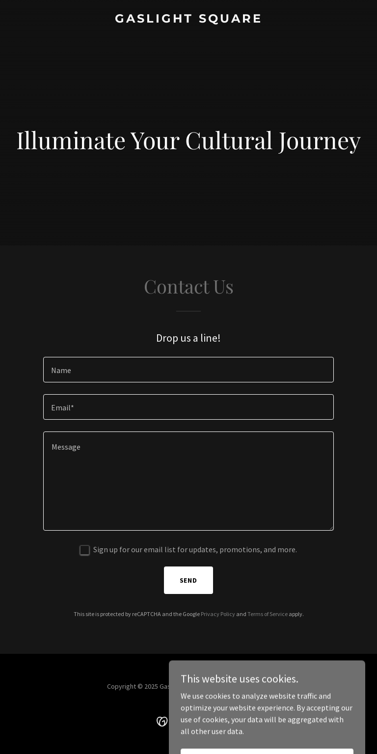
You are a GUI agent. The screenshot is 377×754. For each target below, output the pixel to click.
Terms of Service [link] (267, 614)
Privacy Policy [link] (218, 614)
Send (189, 580)
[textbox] (188, 369)
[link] (189, 20)
